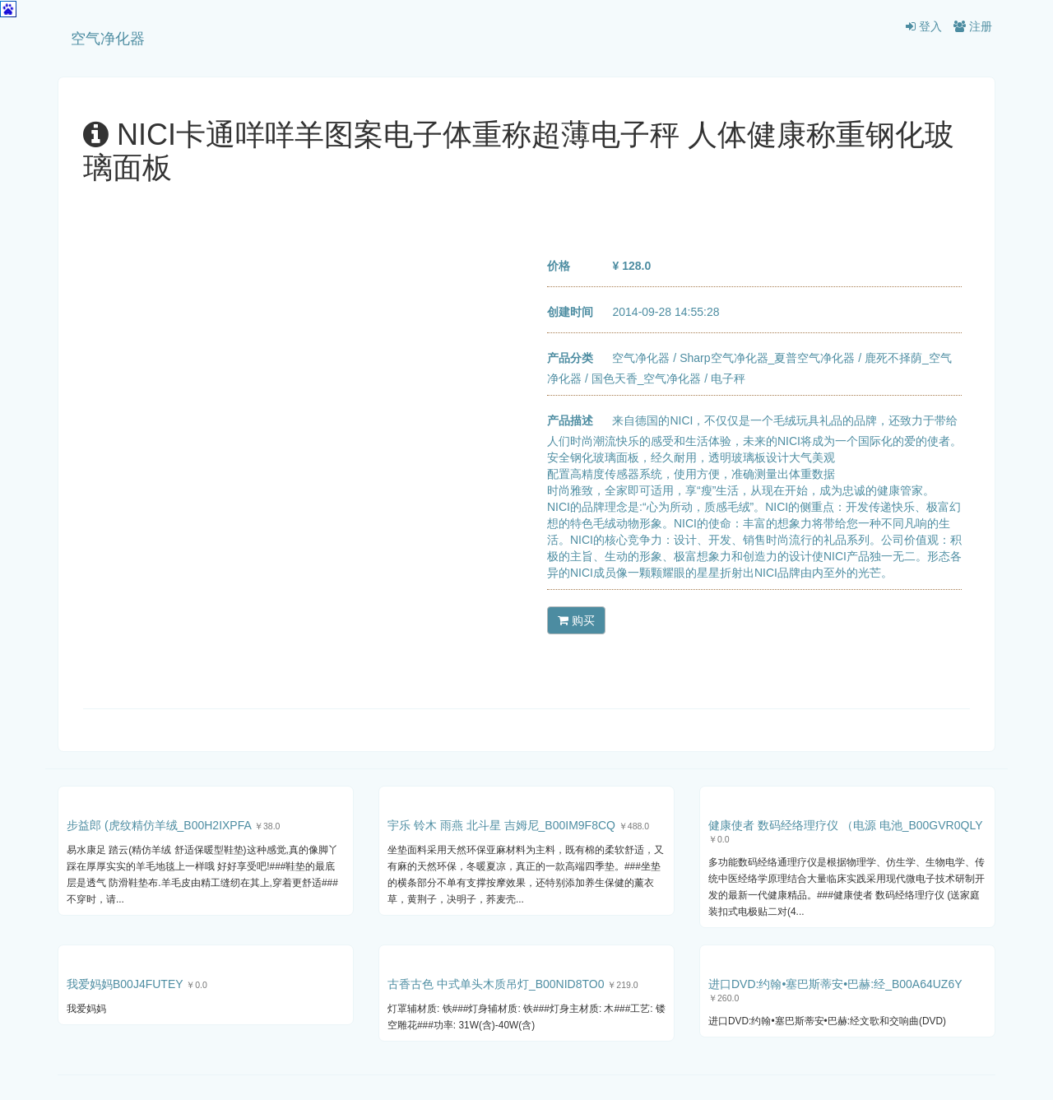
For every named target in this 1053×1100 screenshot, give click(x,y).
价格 (558, 265)
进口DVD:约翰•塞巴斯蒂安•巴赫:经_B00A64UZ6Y (835, 984)
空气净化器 (108, 38)
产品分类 (570, 357)
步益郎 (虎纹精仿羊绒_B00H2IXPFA (159, 825)
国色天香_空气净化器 (646, 378)
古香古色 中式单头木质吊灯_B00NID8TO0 (495, 984)
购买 (576, 620)
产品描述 (570, 420)
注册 (972, 26)
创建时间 (570, 311)
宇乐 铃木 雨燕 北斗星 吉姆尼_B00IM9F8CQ (501, 825)
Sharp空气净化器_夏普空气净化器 (767, 357)
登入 (924, 26)
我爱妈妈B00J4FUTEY (125, 984)
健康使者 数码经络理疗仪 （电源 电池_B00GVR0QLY (845, 825)
